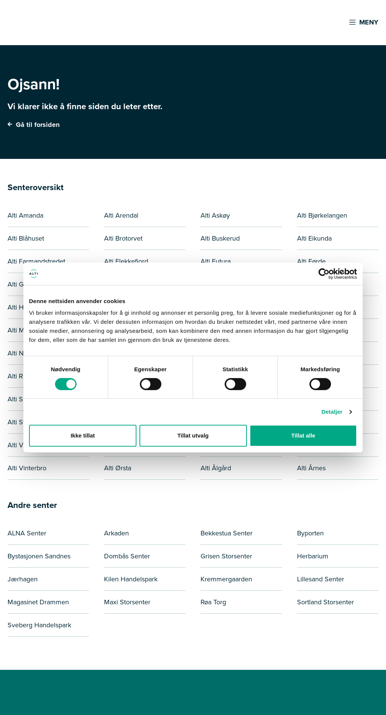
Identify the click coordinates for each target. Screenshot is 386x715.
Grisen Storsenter (226, 556)
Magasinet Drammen (38, 602)
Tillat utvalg (192, 435)
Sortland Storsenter (325, 602)
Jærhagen (23, 579)
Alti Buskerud (220, 238)
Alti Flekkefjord (126, 261)
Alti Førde (311, 261)
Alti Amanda (25, 215)
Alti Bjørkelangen (322, 215)
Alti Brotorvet (123, 238)
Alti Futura (216, 261)
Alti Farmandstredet (36, 261)
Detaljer (332, 412)
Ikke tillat (82, 435)
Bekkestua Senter (227, 533)
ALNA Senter (27, 533)
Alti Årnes (311, 468)
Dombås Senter (127, 556)
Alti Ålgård (216, 468)
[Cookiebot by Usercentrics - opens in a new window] (324, 273)
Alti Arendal (121, 215)
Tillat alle (303, 435)
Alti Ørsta (117, 468)
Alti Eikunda (314, 238)
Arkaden (116, 533)
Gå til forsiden (34, 125)
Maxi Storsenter (127, 602)
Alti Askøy (215, 215)
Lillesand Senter (320, 579)
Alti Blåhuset (26, 238)
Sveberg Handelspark (39, 625)
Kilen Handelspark (131, 579)
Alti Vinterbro (27, 468)
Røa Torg (213, 602)
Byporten (310, 533)
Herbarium (312, 556)
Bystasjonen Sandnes (39, 556)
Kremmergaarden (226, 579)
